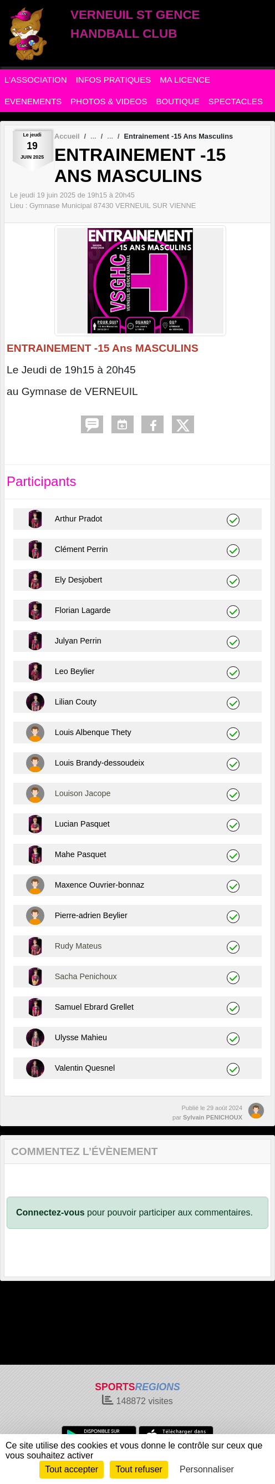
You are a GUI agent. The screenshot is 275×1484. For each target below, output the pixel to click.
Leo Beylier (75, 671)
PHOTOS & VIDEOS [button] (108, 101)
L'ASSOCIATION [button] (35, 79)
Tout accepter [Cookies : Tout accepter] (71, 1469)
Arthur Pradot (79, 518)
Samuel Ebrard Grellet (94, 1006)
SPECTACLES (235, 101)
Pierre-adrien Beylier (91, 915)
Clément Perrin (81, 549)
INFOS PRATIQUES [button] (113, 79)
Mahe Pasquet (80, 854)
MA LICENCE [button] (185, 79)
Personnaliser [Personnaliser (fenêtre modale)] (207, 1469)
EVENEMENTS (33, 101)
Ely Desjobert (79, 579)
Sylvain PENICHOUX (212, 1117)
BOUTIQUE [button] (177, 101)
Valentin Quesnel (85, 1067)
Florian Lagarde (83, 610)
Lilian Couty (75, 701)
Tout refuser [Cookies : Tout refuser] (138, 1469)
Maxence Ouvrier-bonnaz (100, 884)
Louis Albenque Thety (93, 732)
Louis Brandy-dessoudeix (100, 762)
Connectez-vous (50, 1212)
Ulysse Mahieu (81, 1037)
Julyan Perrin (78, 640)
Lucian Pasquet (82, 823)
